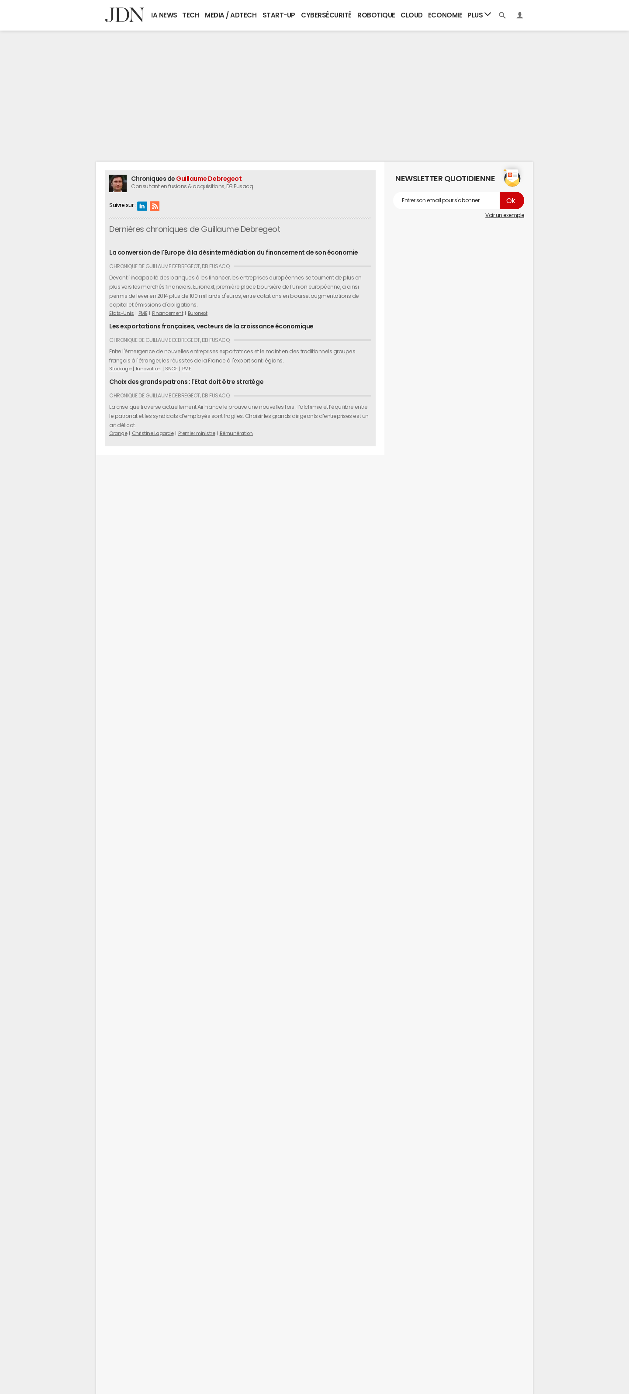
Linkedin (142, 205)
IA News (164, 15)
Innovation (148, 368)
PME (143, 313)
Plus (479, 14)
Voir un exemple (504, 215)
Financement (167, 313)
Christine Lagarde (153, 433)
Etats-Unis (121, 313)
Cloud (412, 15)
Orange (118, 433)
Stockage (120, 368)
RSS (154, 205)
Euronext (197, 313)
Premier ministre (196, 433)
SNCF (171, 368)
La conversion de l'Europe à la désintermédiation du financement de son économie (233, 252)
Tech (190, 15)
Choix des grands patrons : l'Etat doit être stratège (186, 382)
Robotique (376, 15)
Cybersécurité (326, 15)
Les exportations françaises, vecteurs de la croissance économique (211, 326)
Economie (445, 15)
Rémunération (236, 433)
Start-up (279, 15)
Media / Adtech (230, 15)
